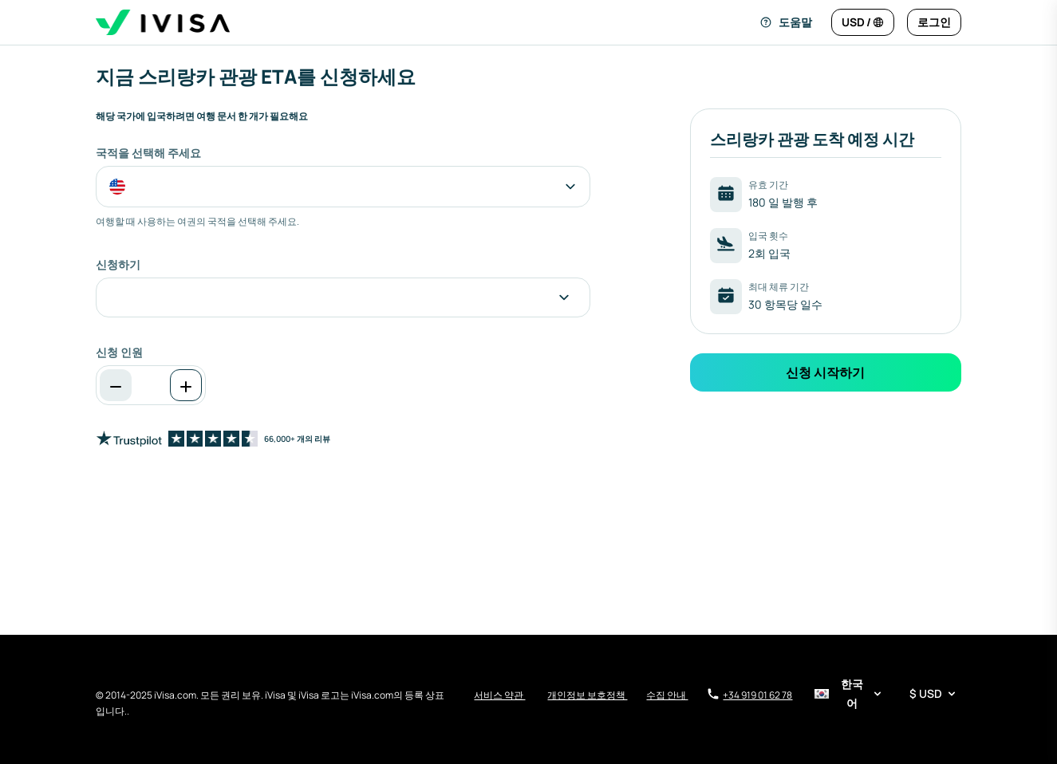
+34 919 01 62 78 (749, 694)
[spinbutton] (151, 385)
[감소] (116, 385)
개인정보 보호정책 (587, 695)
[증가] (186, 385)
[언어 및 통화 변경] (862, 22)
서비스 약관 (499, 695)
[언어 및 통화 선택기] (886, 694)
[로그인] (934, 22)
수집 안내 (667, 695)
